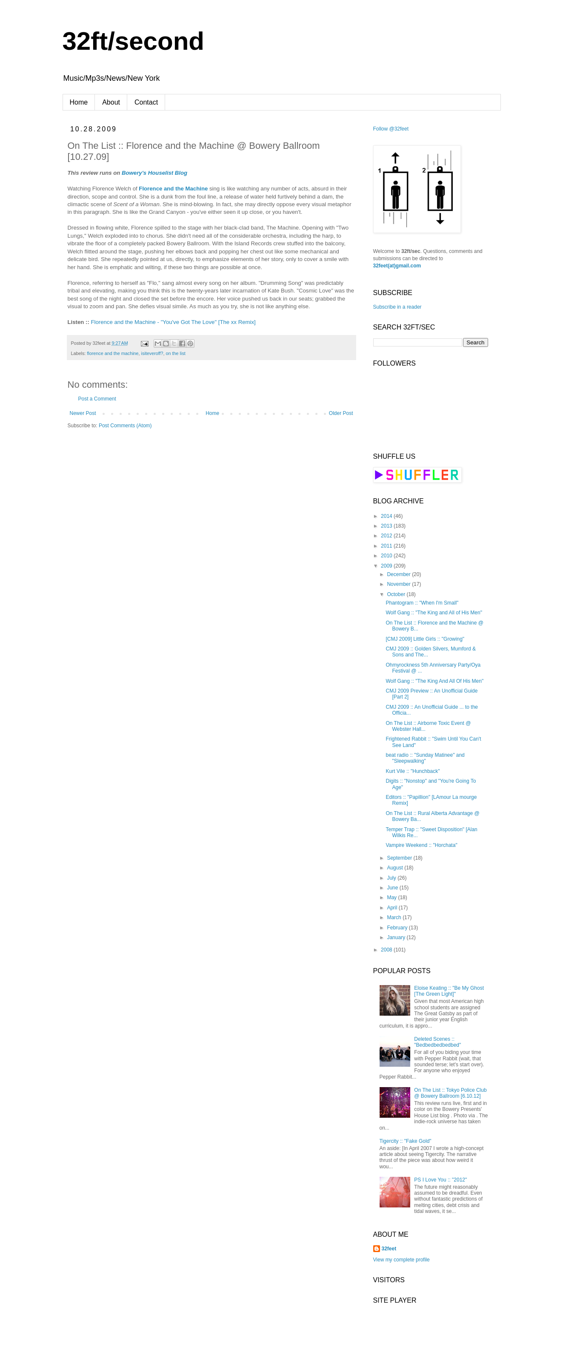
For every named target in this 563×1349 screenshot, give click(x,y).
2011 (387, 546)
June (393, 888)
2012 (387, 536)
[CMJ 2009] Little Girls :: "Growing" (425, 639)
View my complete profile (401, 1260)
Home (79, 102)
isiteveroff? (152, 353)
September (400, 858)
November (399, 584)
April (392, 908)
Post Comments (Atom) (125, 426)
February (398, 928)
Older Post (341, 413)
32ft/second (133, 41)
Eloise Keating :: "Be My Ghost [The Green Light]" (449, 991)
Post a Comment (97, 399)
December (399, 574)
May (392, 897)
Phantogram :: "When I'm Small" (422, 603)
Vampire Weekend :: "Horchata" (421, 845)
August (395, 868)
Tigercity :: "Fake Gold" (406, 1141)
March (395, 917)
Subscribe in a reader (397, 307)
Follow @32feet (391, 129)
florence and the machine (112, 353)
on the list (176, 353)
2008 (387, 950)
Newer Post (83, 413)
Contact (146, 102)
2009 (387, 566)
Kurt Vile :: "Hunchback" (413, 771)
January (396, 937)
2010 (387, 556)
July (392, 878)
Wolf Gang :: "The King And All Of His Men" (434, 681)
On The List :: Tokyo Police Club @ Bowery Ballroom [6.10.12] (450, 1093)
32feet (389, 1249)
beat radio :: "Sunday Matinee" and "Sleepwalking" (425, 758)
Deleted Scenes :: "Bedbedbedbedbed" (437, 1042)
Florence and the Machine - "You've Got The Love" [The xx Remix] (173, 322)
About (111, 102)
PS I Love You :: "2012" (440, 1180)
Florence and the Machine (173, 188)
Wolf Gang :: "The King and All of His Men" (434, 613)
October (396, 594)
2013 (387, 526)
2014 (387, 516)
